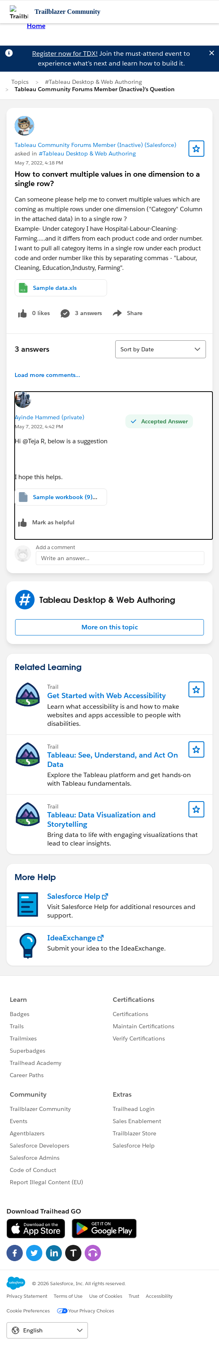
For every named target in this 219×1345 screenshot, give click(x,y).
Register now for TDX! (65, 53)
